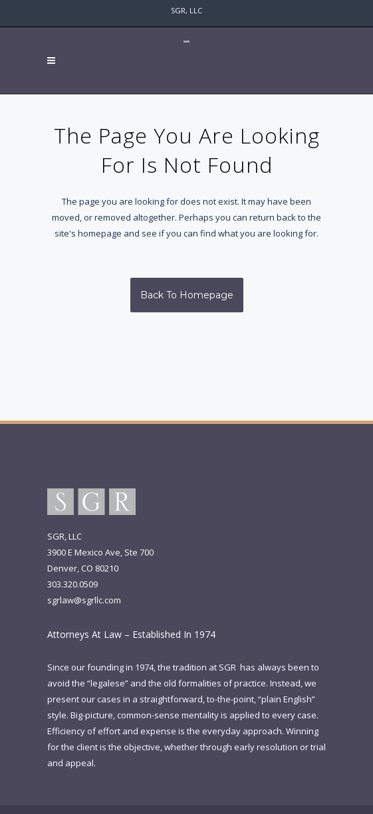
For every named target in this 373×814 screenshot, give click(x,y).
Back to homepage (186, 295)
